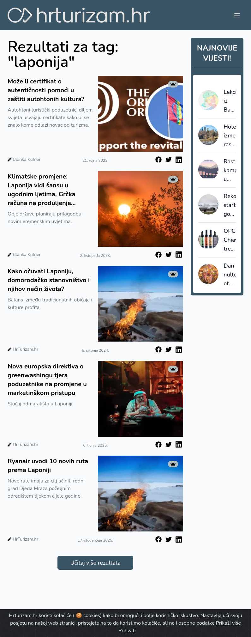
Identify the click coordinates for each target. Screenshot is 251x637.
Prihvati (126, 630)
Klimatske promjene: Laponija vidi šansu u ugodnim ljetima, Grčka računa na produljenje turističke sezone (41, 190)
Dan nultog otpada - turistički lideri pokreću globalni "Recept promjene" (230, 275)
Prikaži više (228, 623)
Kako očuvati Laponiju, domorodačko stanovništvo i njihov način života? (49, 280)
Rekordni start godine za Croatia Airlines (230, 205)
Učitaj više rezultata (95, 563)
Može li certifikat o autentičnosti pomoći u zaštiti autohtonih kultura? (46, 90)
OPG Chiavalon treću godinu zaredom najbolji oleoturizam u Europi (230, 240)
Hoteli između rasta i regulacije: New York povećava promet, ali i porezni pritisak (230, 136)
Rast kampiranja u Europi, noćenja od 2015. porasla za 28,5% (230, 171)
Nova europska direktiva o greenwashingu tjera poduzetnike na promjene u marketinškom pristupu (47, 379)
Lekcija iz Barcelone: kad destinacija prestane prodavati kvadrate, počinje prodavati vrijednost (230, 101)
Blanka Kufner (26, 159)
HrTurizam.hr (25, 349)
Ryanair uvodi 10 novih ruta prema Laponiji (48, 465)
